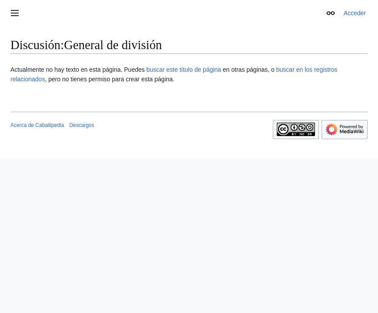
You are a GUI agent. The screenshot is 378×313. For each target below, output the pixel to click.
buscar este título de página (183, 69)
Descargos (81, 125)
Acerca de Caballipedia (37, 125)
